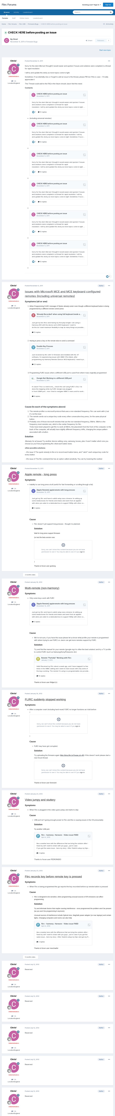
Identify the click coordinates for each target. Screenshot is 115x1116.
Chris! (15, 39)
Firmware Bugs (31, 42)
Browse (6, 13)
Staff (14, 18)
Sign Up (108, 5)
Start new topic (105, 50)
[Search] (84, 12)
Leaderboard (37, 18)
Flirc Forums (9, 4)
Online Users (24, 18)
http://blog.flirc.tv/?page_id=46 (72, 753)
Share (89, 40)
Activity (16, 12)
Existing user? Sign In (91, 5)
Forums (5, 18)
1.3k (13, 81)
